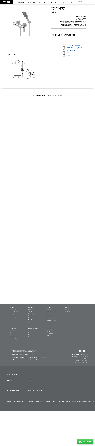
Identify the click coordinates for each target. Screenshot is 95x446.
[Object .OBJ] (73, 55)
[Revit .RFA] (73, 53)
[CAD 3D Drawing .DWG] (74, 48)
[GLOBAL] (30, 380)
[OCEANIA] (74, 401)
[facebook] (77, 351)
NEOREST (13, 308)
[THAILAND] (90, 401)
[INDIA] (54, 401)
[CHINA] (30, 401)
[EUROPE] (39, 391)
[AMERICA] (31, 391)
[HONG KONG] (39, 401)
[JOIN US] (85, 441)
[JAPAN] (61, 401)
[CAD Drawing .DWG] (73, 45)
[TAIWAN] (47, 401)
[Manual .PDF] (73, 50)
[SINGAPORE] (83, 401)
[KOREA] (68, 401)
